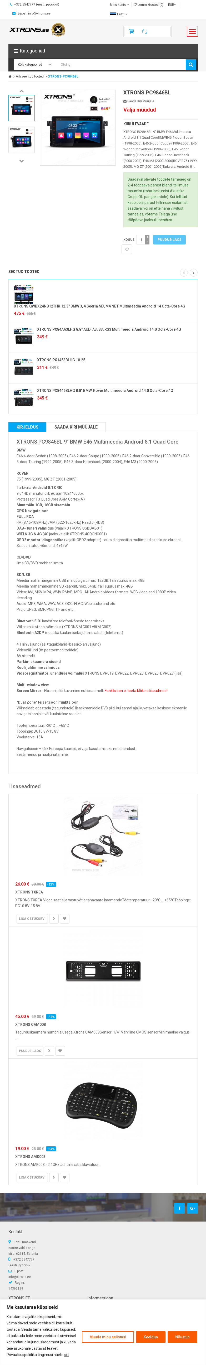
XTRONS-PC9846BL (63, 76)
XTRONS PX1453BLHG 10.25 (61, 360)
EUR (172, 5)
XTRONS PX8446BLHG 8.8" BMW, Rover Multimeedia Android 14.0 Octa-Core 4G (105, 390)
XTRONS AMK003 (30, 1157)
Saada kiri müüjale (138, 101)
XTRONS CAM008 (30, 1024)
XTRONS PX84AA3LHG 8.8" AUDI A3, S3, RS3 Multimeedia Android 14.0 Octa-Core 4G (109, 329)
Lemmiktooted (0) (148, 5)
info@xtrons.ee (19, 1277)
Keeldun (151, 1337)
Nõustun (182, 1337)
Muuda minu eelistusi (107, 1337)
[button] (103, 51)
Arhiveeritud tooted (30, 76)
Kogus (128, 240)
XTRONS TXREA (29, 892)
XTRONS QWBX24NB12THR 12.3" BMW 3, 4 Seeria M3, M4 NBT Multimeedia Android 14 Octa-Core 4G (99, 306)
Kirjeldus (27, 427)
